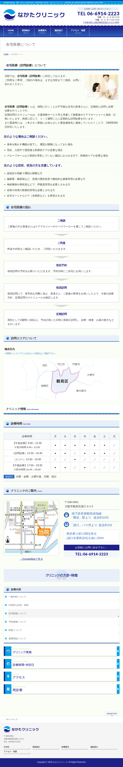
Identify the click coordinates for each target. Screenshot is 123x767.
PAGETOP (112, 714)
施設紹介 (94, 747)
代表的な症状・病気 (18, 605)
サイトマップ (12, 719)
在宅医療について (17, 613)
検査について (15, 630)
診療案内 (65, 747)
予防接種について (17, 621)
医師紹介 (36, 747)
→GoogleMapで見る (31, 559)
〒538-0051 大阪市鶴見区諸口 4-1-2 (101, 22)
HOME (6, 747)
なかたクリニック (60, 762)
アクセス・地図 (10, 751)
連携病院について (17, 638)
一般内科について (17, 596)
